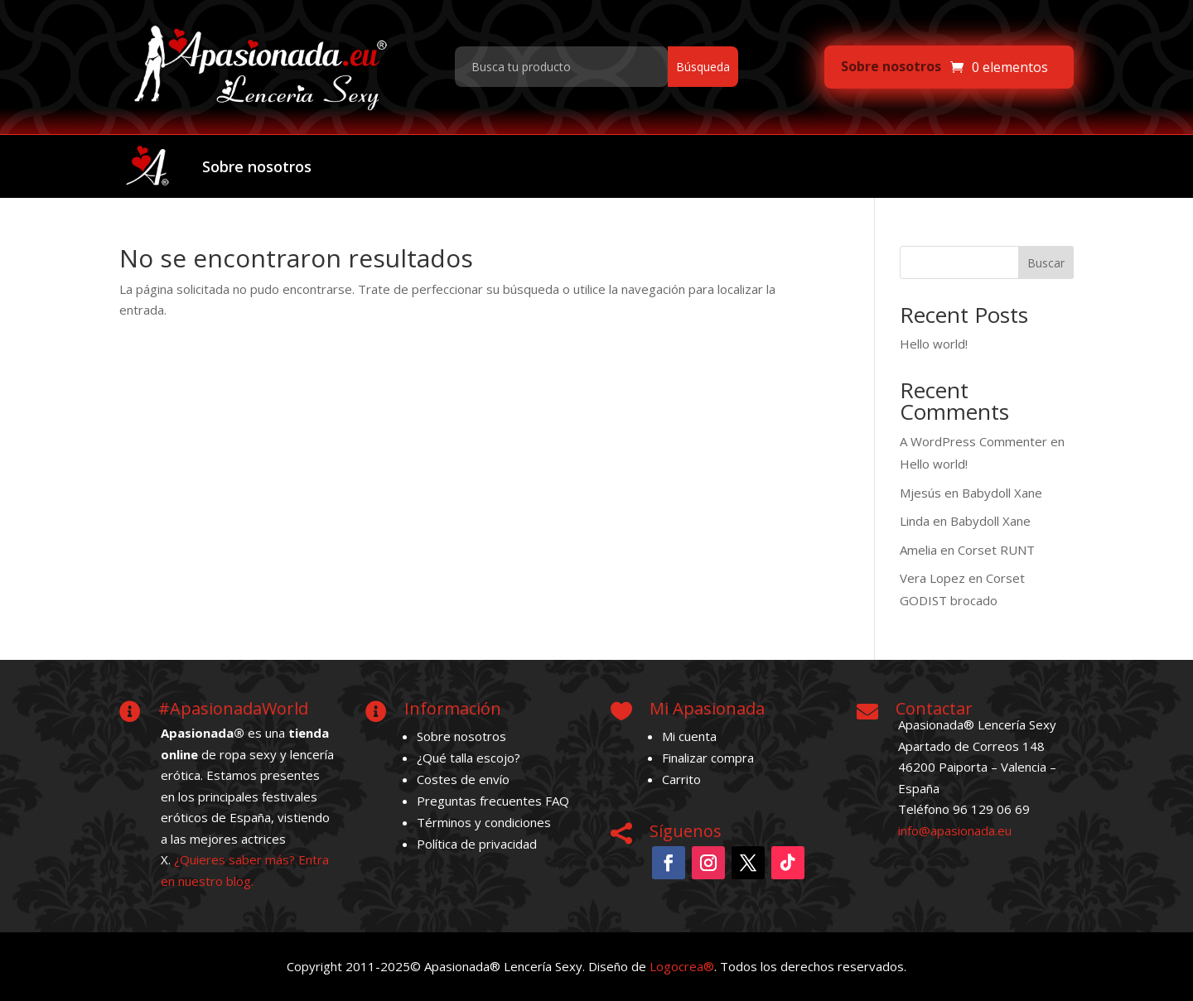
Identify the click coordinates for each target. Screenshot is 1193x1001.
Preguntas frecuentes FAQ (493, 800)
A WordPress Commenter (973, 441)
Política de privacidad (477, 843)
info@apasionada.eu (955, 830)
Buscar (1046, 263)
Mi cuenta (689, 736)
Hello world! (934, 343)
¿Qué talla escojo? (468, 757)
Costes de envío (463, 779)
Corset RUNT (996, 549)
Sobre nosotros (891, 66)
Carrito (681, 779)
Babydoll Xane (1002, 492)
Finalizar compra (708, 757)
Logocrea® (682, 966)
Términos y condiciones (484, 822)
